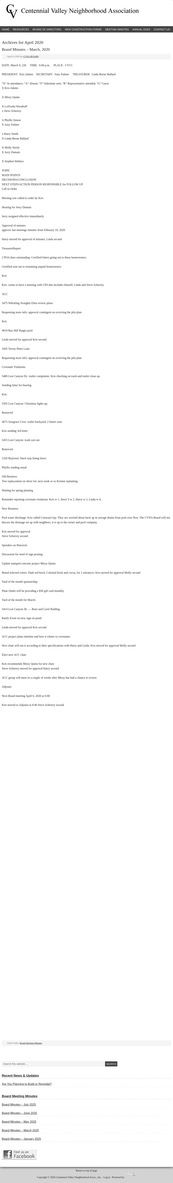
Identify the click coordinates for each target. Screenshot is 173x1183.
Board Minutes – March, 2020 (26, 49)
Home (5, 29)
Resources (21, 29)
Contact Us (162, 29)
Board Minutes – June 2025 (19, 1113)
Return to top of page (86, 1170)
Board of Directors (47, 29)
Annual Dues (141, 29)
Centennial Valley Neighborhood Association (42, 13)
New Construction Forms (83, 29)
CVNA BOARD (31, 56)
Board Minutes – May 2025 (19, 1121)
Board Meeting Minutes (31, 1043)
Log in (106, 1177)
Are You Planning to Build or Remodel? (27, 1084)
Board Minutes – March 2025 (20, 1130)
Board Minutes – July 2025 (19, 1104)
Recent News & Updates (20, 1075)
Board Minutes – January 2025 (21, 1138)
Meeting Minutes (117, 29)
